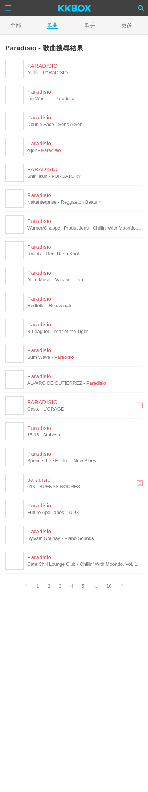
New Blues (85, 460)
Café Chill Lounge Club (51, 564)
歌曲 (52, 25)
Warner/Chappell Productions (58, 228)
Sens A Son (70, 124)
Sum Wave (38, 357)
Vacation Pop (69, 279)
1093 (73, 512)
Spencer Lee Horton (48, 460)
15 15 (33, 435)
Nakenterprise (42, 202)
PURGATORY (66, 176)
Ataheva (51, 435)
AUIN (32, 72)
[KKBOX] (74, 8)
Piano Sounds (79, 538)
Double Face (40, 124)
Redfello (36, 305)
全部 (15, 25)
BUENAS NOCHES (59, 486)
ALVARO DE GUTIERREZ (54, 383)
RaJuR (34, 253)
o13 (31, 486)
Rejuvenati (60, 305)
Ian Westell (38, 98)
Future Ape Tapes (45, 512)
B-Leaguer (38, 331)
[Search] (141, 8)
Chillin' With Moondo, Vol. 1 (108, 564)
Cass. (33, 409)
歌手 (89, 25)
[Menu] (8, 8)
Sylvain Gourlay (43, 538)
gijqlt (32, 150)
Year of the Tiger (70, 331)
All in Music (39, 279)
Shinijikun (37, 176)
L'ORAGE (54, 409)
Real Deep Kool (62, 253)
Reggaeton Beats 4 (81, 202)
